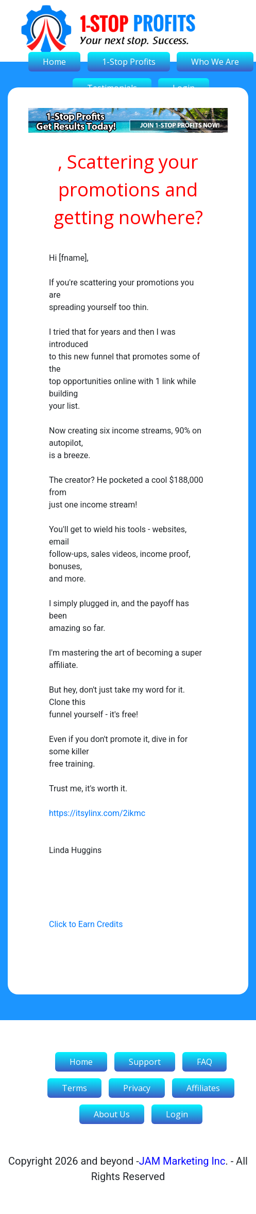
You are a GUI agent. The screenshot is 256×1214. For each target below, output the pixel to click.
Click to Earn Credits (86, 924)
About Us (112, 1114)
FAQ (204, 1061)
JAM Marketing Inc (182, 1161)
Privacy (136, 1088)
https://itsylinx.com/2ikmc (97, 813)
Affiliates (203, 1088)
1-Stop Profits (129, 61)
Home (54, 61)
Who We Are (215, 61)
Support (145, 1061)
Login (177, 1114)
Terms (74, 1088)
